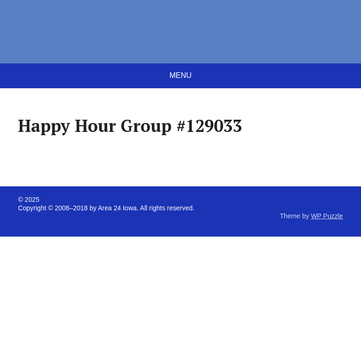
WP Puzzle (327, 216)
